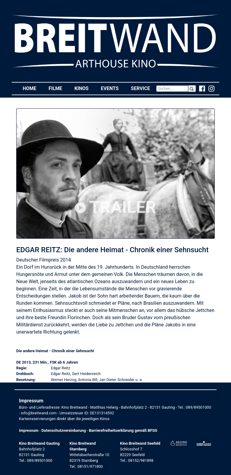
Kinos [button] (84, 88)
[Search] (172, 88)
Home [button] (32, 88)
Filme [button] (58, 88)
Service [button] (143, 88)
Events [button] (113, 88)
